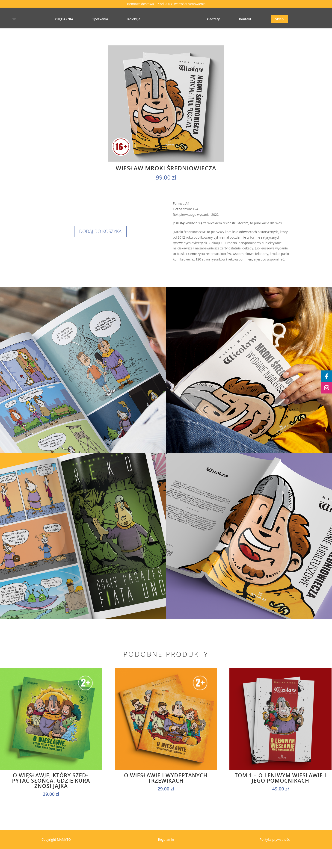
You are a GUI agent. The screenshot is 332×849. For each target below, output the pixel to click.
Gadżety (223, 19)
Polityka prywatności (275, 839)
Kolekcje (124, 19)
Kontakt (255, 19)
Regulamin (166, 839)
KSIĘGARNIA (54, 19)
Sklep (289, 19)
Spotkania (90, 19)
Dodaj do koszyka (100, 231)
